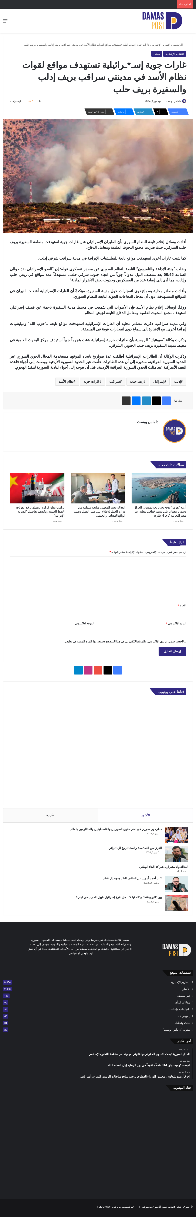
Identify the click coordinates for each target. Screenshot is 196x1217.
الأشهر (145, 813)
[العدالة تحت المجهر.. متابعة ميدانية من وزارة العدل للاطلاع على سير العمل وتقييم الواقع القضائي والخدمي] (98, 486)
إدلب (177, 382)
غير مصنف (183, 998)
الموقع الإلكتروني (84, 621)
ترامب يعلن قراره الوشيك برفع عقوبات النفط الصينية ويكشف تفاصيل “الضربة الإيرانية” (40, 509)
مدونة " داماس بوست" (176, 1032)
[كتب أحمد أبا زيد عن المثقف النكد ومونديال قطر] (174, 884)
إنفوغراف (184, 1018)
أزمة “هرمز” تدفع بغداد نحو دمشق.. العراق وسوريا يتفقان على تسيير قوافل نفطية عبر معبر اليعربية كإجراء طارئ (160, 509)
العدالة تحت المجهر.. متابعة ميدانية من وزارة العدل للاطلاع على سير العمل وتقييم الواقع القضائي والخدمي (99, 509)
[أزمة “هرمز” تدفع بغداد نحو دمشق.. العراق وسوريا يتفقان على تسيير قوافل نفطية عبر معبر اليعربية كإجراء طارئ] (159, 486)
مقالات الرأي (182, 1005)
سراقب (114, 382)
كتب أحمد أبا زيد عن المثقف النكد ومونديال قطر (130, 878)
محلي (156, 53)
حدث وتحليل (182, 1025)
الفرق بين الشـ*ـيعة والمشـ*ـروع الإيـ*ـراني (133, 848)
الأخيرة (50, 813)
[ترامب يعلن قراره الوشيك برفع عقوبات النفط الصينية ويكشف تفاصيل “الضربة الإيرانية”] (37, 486)
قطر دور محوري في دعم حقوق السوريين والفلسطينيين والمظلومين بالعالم (114, 829)
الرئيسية (179, 44)
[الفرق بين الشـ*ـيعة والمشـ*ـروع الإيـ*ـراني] (174, 854)
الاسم (182, 603)
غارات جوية (91, 382)
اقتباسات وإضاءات (179, 1011)
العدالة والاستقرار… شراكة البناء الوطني (161, 867)
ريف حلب (136, 382)
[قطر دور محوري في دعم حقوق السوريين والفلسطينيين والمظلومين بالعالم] (174, 835)
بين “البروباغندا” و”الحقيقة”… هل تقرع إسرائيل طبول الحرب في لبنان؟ (117, 897)
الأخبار (186, 991)
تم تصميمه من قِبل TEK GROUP (115, 1209)
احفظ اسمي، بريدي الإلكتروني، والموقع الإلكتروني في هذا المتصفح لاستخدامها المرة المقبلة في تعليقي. (123, 639)
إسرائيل (158, 382)
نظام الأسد (66, 382)
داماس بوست (171, 101)
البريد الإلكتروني (176, 621)
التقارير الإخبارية (161, 44)
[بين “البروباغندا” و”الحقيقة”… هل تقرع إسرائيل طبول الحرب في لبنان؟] (174, 903)
